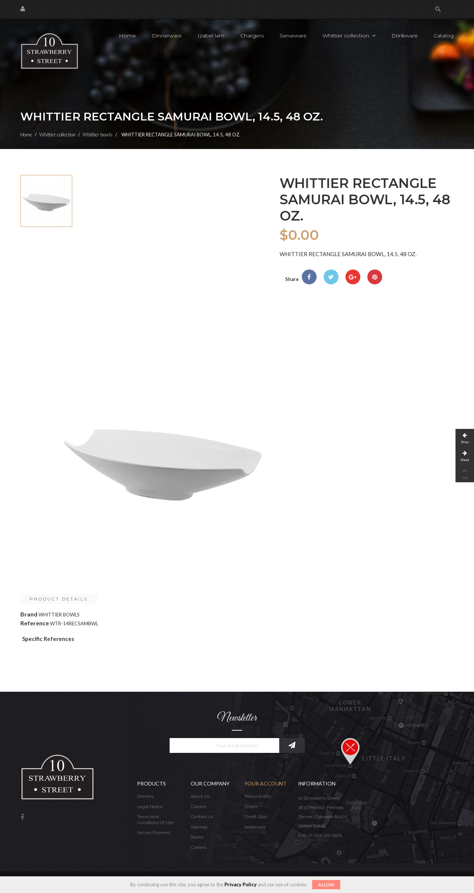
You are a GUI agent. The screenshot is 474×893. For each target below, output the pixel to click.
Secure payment (154, 832)
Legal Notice (150, 806)
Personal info (257, 796)
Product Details (59, 599)
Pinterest (374, 276)
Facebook (22, 817)
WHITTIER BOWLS (59, 615)
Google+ (353, 276)
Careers (198, 806)
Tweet (331, 276)
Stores (197, 837)
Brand (28, 614)
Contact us (202, 816)
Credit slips (255, 816)
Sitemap (199, 827)
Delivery (145, 796)
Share (309, 276)
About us (200, 796)
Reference (34, 622)
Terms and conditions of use (155, 819)
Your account (265, 783)
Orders (251, 806)
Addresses (255, 827)
